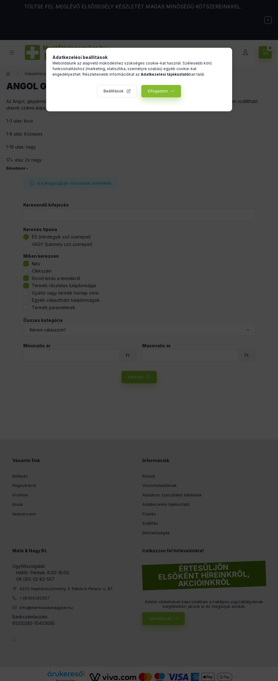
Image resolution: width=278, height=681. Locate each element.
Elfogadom (158, 91)
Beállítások (114, 91)
